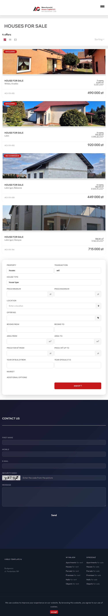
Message (6, 485)
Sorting (99, 39)
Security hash (9, 473)
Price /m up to (61, 348)
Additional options (17, 377)
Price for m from (15, 348)
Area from (12, 336)
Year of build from (16, 360)
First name (7, 437)
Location (11, 300)
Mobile (5, 449)
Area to (58, 336)
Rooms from (13, 324)
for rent (74, 562)
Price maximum (61, 289)
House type (12, 277)
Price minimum (14, 289)
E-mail (5, 461)
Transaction (61, 265)
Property (11, 265)
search (78, 385)
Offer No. (11, 312)
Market (11, 371)
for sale (95, 562)
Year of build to (62, 360)
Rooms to (59, 324)
